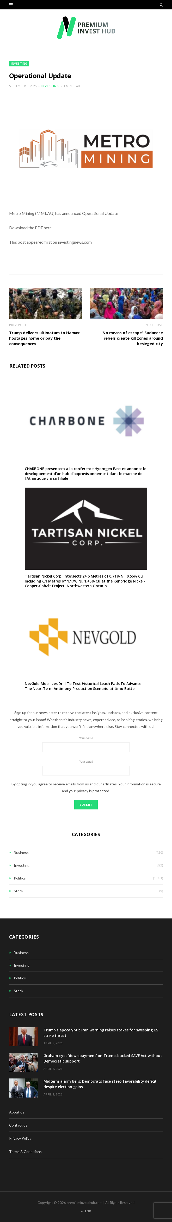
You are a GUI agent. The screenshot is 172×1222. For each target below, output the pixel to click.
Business (21, 852)
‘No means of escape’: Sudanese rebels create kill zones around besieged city (132, 338)
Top (86, 1211)
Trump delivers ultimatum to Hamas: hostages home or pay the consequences (44, 338)
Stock (18, 891)
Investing (19, 63)
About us (16, 1112)
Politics (20, 878)
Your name (86, 744)
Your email (86, 768)
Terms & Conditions (25, 1151)
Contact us (18, 1125)
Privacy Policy (20, 1138)
